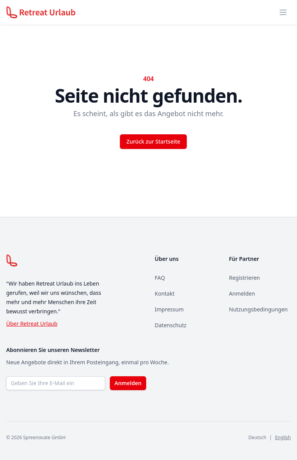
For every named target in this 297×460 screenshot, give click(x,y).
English (283, 437)
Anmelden (242, 293)
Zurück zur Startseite (153, 141)
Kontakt (164, 293)
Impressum (169, 309)
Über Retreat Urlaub (32, 323)
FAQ (160, 277)
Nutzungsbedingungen (258, 309)
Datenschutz (170, 325)
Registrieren (244, 277)
